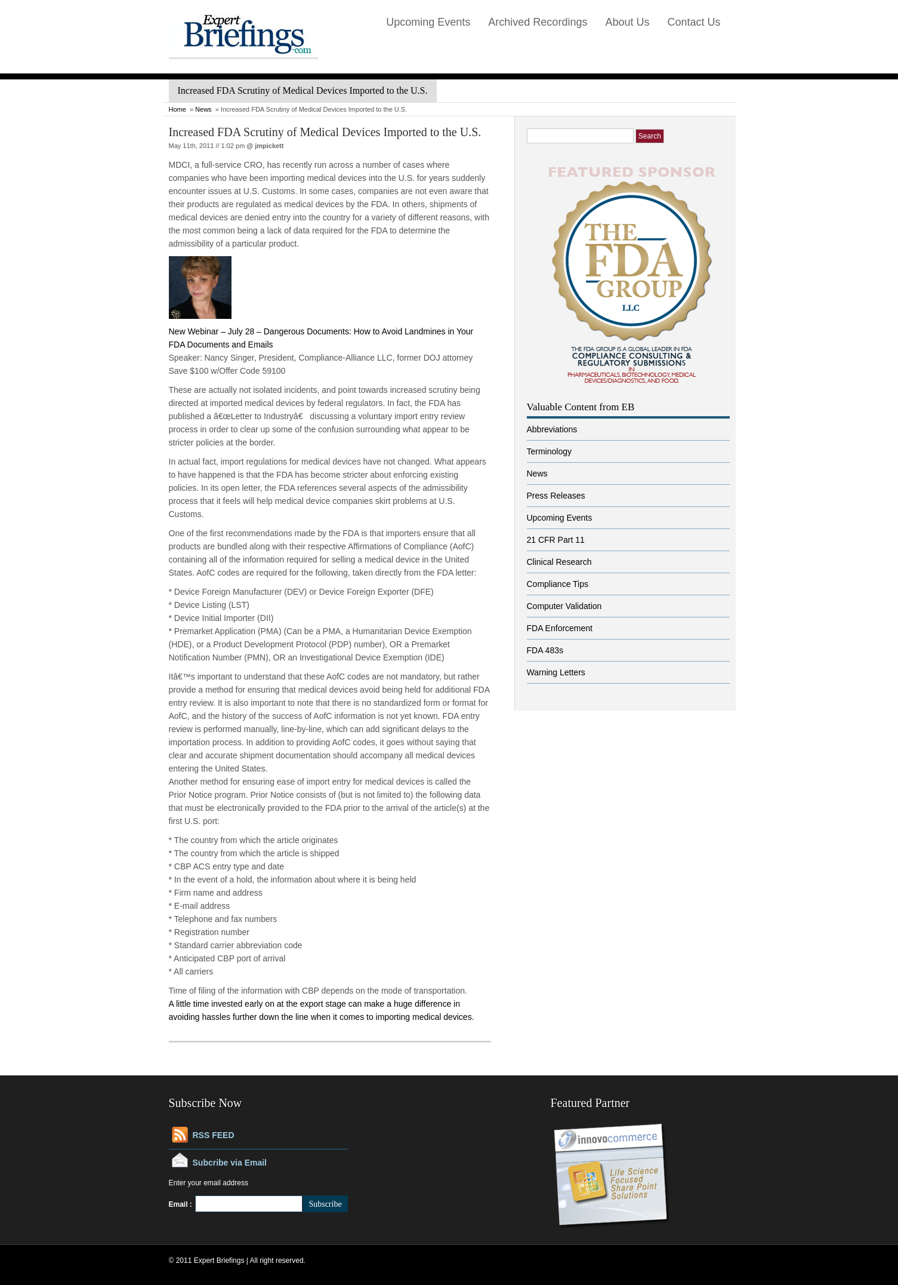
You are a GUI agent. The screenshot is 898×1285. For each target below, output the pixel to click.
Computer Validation (564, 606)
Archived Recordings (537, 22)
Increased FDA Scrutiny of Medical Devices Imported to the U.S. (325, 132)
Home (177, 109)
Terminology (549, 451)
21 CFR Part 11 (556, 540)
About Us (627, 22)
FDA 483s (545, 650)
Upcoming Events (428, 22)
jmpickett (269, 145)
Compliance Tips (558, 584)
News (203, 109)
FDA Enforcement (560, 628)
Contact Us (693, 22)
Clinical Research (559, 562)
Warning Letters (556, 672)
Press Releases (556, 495)
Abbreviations (552, 429)
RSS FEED (213, 1135)
